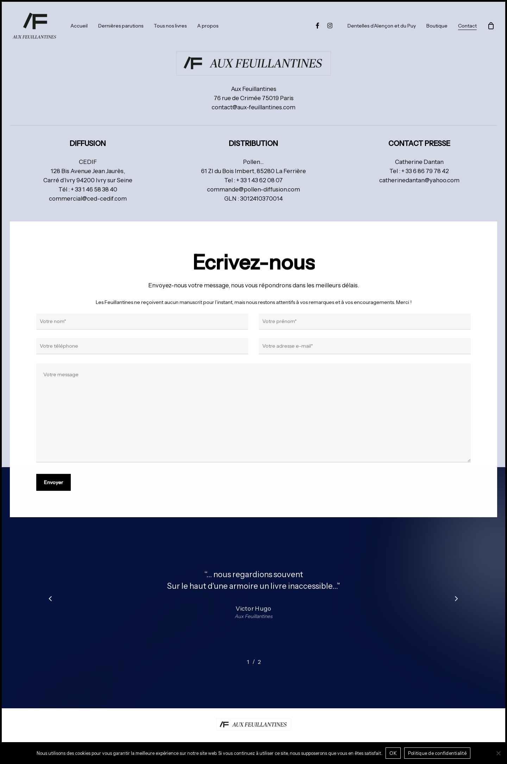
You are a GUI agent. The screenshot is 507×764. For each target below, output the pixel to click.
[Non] (498, 753)
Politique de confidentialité (437, 753)
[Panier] (491, 26)
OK (393, 753)
